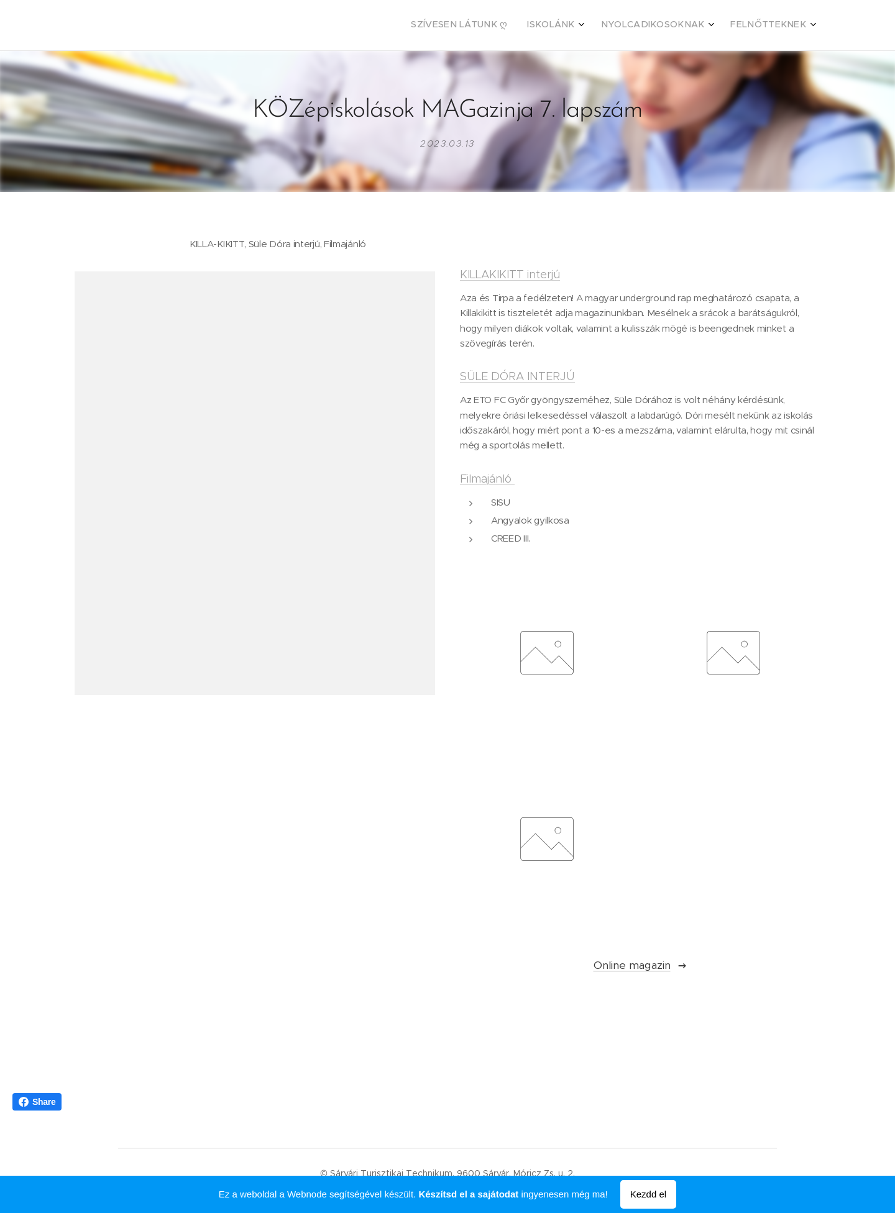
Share (37, 1102)
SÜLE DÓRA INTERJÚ (517, 377)
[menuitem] (737, 25)
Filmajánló (487, 479)
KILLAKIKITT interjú (510, 275)
